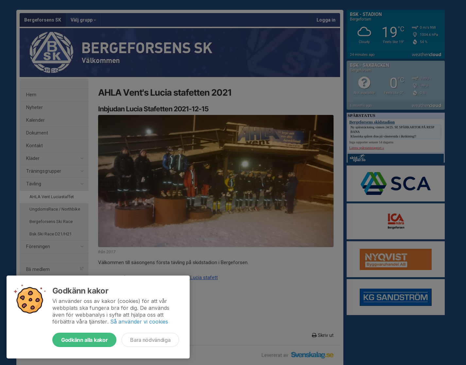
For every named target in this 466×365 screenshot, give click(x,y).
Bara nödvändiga (150, 340)
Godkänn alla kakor (84, 340)
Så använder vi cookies (139, 321)
